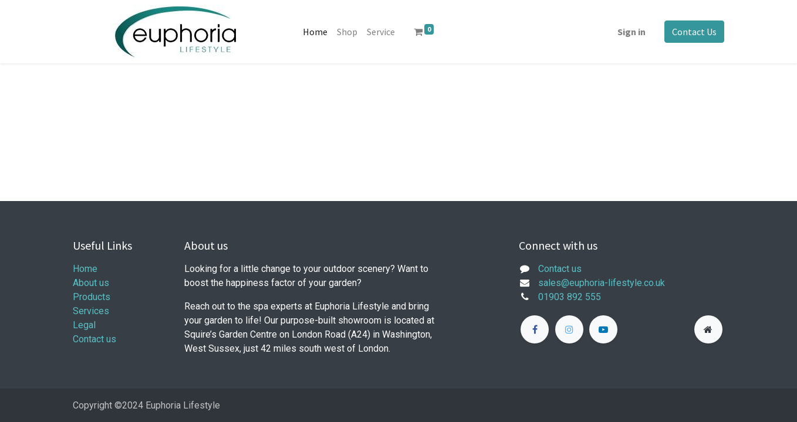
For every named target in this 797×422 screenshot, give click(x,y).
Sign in (631, 32)
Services (91, 310)
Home (85, 268)
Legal (84, 325)
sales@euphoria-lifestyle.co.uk (601, 282)
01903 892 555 (569, 296)
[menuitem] (315, 31)
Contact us (94, 339)
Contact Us (694, 32)
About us (91, 282)
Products (91, 296)
